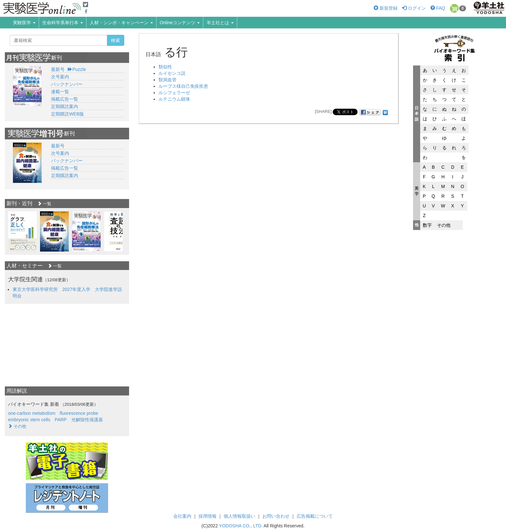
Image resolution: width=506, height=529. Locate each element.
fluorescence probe (79, 413)
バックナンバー (67, 84)
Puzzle (77, 69)
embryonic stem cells (29, 419)
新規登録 (386, 8)
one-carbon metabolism (31, 413)
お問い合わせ (275, 516)
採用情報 (207, 516)
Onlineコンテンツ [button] (180, 22)
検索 (115, 40)
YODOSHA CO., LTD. (241, 525)
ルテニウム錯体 (174, 99)
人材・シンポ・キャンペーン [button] (121, 22)
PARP (61, 419)
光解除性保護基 (87, 419)
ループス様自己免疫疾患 (183, 86)
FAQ (437, 8)
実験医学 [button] (24, 22)
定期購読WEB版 (67, 113)
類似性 (165, 66)
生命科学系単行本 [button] (62, 22)
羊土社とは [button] (220, 22)
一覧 (44, 203)
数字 (427, 225)
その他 (443, 225)
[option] (22, 231)
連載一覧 (60, 91)
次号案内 (60, 76)
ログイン (414, 8)
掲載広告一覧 (64, 99)
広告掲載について (315, 516)
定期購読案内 (64, 106)
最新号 (58, 69)
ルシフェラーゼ (174, 92)
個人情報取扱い (239, 516)
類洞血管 (167, 79)
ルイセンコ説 (172, 73)
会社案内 (182, 516)
